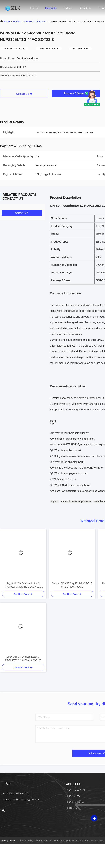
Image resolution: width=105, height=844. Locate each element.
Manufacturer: (59, 218)
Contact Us (24, 93)
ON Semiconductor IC (35, 21)
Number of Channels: (64, 264)
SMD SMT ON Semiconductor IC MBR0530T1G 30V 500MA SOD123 (23, 658)
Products (51, 8)
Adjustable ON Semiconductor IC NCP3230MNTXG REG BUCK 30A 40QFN (23, 585)
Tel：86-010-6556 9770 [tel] (15, 793)
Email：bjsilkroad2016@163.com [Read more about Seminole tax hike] (20, 799)
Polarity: (56, 249)
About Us (85, 8)
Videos (68, 8)
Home (34, 8)
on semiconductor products (76, 501)
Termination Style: (62, 272)
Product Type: (59, 241)
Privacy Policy (8, 840)
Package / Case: (61, 280)
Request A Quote (76, 93)
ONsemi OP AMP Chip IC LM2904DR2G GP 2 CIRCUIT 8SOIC (72, 585)
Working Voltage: (61, 257)
